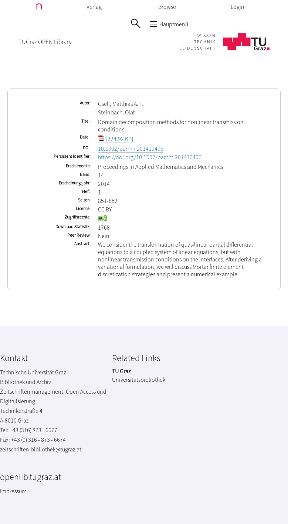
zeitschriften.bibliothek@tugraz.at (40, 449)
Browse (167, 6)
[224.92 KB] (115, 139)
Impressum (13, 491)
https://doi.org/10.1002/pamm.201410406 (149, 157)
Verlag (94, 6)
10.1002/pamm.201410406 (130, 148)
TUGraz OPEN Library (44, 42)
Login (237, 6)
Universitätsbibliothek (138, 379)
